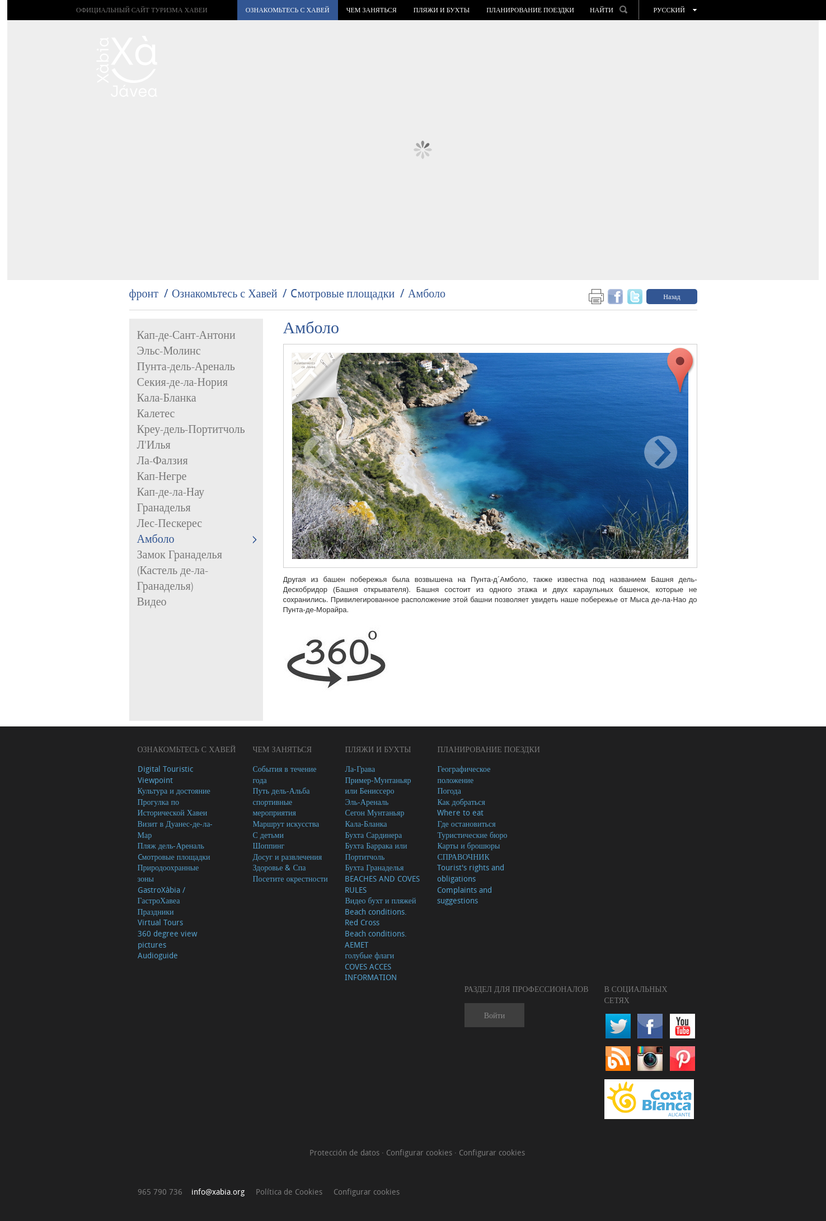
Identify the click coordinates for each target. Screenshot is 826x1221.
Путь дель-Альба (280, 790)
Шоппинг (268, 845)
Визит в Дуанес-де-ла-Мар (175, 829)
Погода (449, 790)
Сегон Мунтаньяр (374, 812)
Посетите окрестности (289, 878)
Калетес (156, 414)
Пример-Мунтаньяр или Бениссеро (378, 785)
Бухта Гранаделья (374, 867)
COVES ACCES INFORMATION (371, 972)
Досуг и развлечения (287, 856)
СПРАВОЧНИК (463, 856)
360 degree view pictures (167, 939)
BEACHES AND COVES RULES (382, 884)
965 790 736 (160, 1191)
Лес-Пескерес (170, 523)
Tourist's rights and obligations (470, 873)
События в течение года (284, 774)
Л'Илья (154, 445)
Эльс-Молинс (169, 351)
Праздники (156, 911)
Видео (152, 602)
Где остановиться (466, 823)
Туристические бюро (472, 834)
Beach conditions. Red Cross (376, 917)
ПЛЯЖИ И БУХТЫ (442, 10)
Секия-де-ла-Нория (182, 382)
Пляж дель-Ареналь (171, 845)
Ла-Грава (360, 768)
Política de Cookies (289, 1191)
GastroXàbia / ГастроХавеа (161, 895)
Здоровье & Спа (279, 867)
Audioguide (158, 955)
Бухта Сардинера (373, 834)
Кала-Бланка (166, 398)
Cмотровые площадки (342, 293)
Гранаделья (164, 508)
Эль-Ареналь (366, 801)
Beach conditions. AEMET (376, 939)
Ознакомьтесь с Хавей (288, 10)
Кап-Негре (162, 476)
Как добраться (461, 801)
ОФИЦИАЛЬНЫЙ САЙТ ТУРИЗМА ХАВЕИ (142, 10)
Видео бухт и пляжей (380, 900)
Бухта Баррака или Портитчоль (376, 851)
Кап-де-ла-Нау (171, 492)
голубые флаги (369, 955)
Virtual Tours (160, 922)
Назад (671, 296)
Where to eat (460, 812)
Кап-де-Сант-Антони (186, 335)
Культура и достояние (174, 790)
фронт (143, 293)
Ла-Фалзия (162, 461)
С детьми (268, 834)
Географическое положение (463, 774)
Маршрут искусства (285, 823)
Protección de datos (345, 1152)
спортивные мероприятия (274, 807)
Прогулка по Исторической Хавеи (173, 807)
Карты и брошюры (468, 845)
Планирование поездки (530, 10)
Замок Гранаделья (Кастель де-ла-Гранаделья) (179, 570)
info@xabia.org (218, 1191)
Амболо (426, 293)
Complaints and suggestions (464, 895)
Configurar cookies (420, 1152)
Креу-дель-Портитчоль (191, 429)
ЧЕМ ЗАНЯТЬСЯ (371, 10)
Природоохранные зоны (168, 873)
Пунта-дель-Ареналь (186, 367)
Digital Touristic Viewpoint (165, 774)
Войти (494, 1015)
